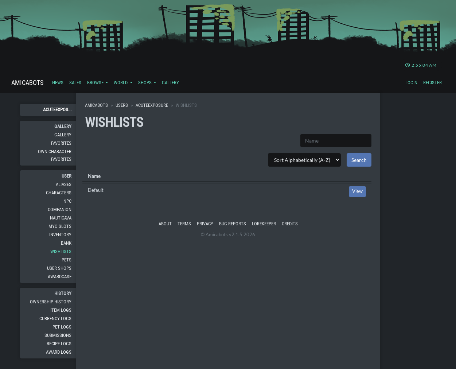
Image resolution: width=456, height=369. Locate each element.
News (57, 82)
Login (411, 82)
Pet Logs (61, 327)
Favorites (61, 143)
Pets (66, 260)
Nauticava (60, 218)
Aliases (63, 184)
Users (122, 105)
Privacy (205, 223)
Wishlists (60, 251)
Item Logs (60, 310)
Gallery (170, 82)
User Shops (59, 268)
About (165, 223)
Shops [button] (145, 82)
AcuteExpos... (57, 109)
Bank (66, 243)
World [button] (121, 82)
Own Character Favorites (54, 155)
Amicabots (27, 82)
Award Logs (58, 352)
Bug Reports (232, 223)
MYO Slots (59, 226)
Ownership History (50, 301)
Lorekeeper (264, 223)
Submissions (57, 335)
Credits (290, 223)
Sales (75, 82)
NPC (67, 201)
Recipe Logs (59, 343)
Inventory (60, 234)
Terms (184, 223)
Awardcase (59, 276)
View (357, 191)
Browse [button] (96, 82)
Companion (59, 209)
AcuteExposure (152, 105)
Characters (58, 192)
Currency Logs (55, 318)
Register (432, 82)
